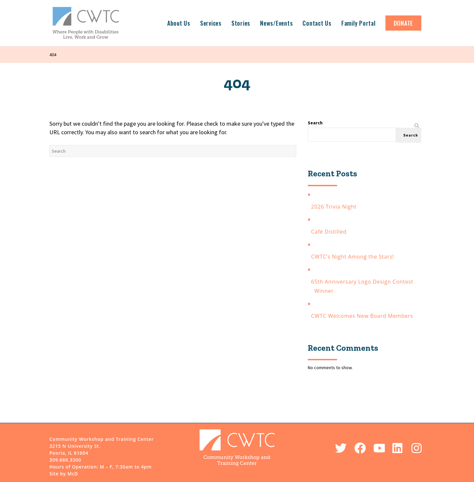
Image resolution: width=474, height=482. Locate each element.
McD (72, 473)
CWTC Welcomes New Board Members (363, 315)
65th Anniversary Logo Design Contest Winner (363, 286)
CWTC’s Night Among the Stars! (354, 256)
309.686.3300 (65, 460)
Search (315, 123)
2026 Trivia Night (335, 206)
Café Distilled (330, 231)
